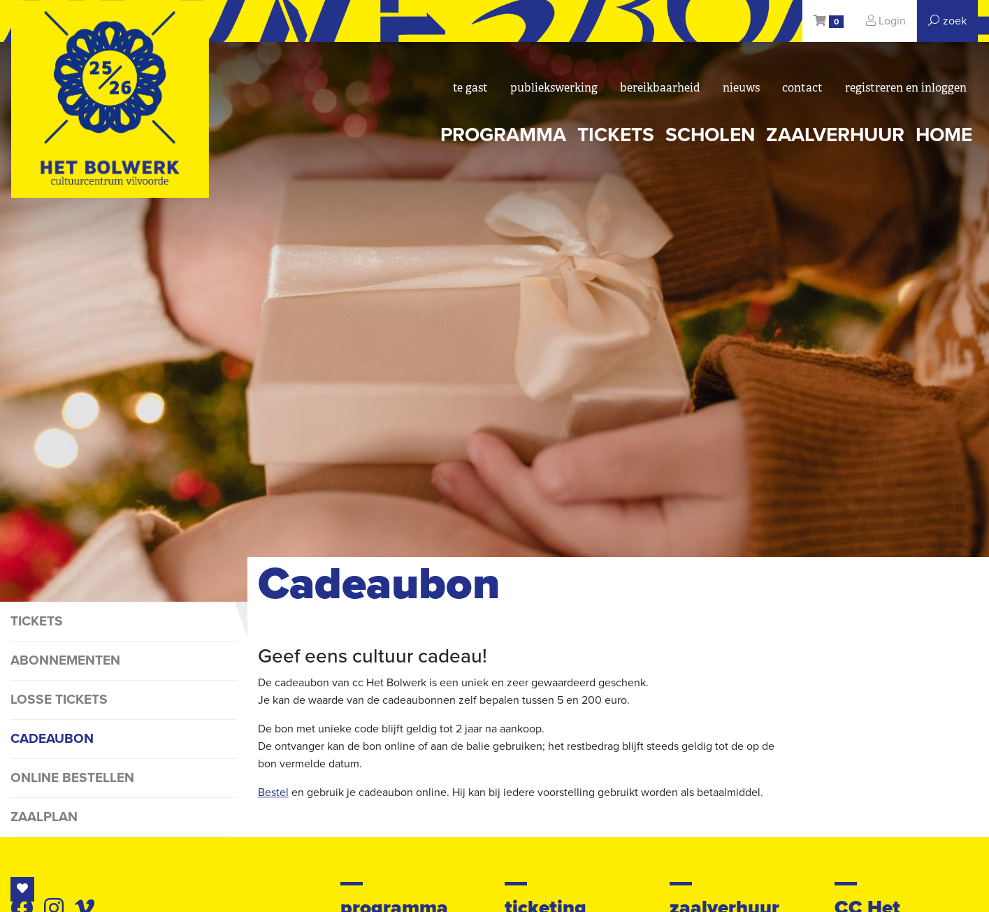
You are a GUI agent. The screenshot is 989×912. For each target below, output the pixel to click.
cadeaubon (52, 738)
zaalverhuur (835, 135)
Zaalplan (44, 817)
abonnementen (65, 660)
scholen (710, 135)
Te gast (470, 87)
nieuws (741, 87)
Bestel (273, 792)
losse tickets (59, 699)
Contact (802, 87)
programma (503, 135)
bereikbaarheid (660, 87)
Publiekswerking (554, 87)
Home (944, 135)
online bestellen (72, 777)
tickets (615, 135)
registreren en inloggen (906, 87)
